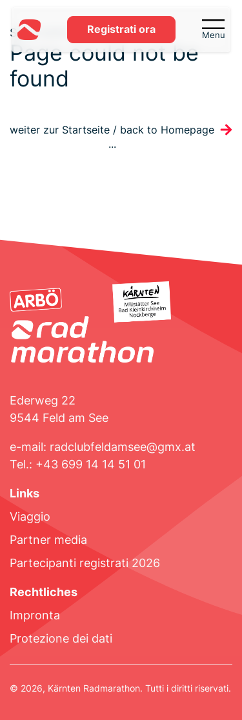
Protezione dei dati (61, 638)
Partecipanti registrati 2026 (85, 563)
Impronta (35, 615)
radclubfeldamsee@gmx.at (123, 447)
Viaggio (30, 516)
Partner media (48, 539)
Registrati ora (121, 29)
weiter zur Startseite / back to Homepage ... (112, 137)
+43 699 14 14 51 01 (90, 464)
